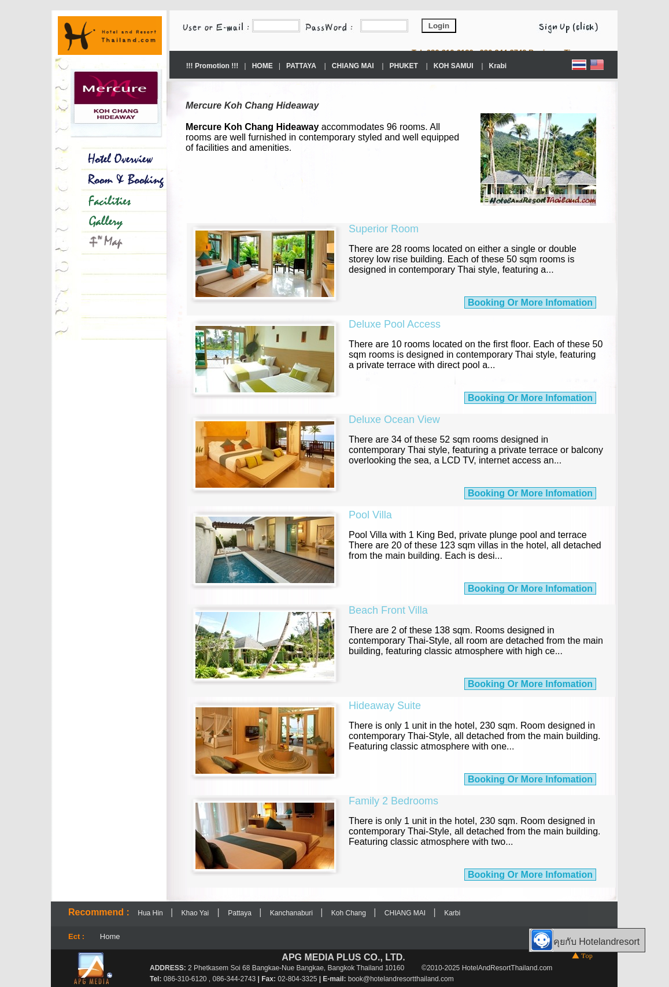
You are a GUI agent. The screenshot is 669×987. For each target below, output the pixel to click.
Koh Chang (349, 913)
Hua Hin (151, 913)
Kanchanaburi (292, 913)
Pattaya (240, 913)
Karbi (452, 913)
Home (110, 936)
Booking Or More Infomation (530, 302)
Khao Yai (195, 913)
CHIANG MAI (406, 913)
